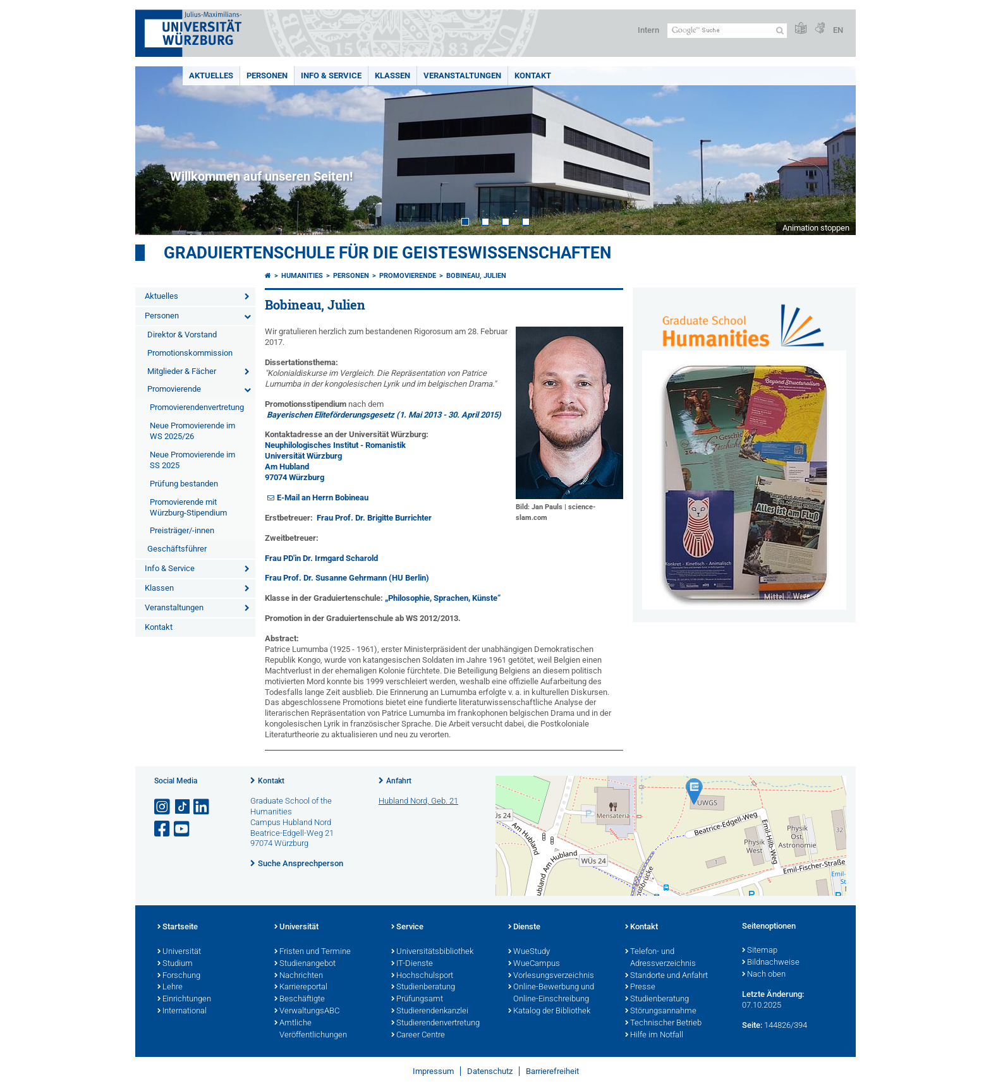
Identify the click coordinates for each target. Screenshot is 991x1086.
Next (833, 151)
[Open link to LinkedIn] (202, 807)
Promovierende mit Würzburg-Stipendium (188, 507)
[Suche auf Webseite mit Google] (727, 30)
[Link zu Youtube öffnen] (183, 829)
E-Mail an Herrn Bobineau (322, 497)
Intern (648, 30)
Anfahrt (398, 780)
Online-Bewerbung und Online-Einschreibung (551, 993)
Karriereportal (300, 987)
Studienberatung (423, 987)
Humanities (302, 276)
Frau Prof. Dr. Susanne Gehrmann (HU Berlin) (347, 577)
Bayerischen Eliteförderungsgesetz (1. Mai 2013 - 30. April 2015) (384, 414)
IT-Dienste (412, 964)
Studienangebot (305, 964)
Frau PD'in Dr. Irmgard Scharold (321, 558)
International (182, 1011)
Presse (640, 987)
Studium (175, 964)
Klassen (392, 75)
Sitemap (759, 950)
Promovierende (174, 389)
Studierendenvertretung (435, 1023)
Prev (157, 151)
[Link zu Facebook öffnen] (163, 829)
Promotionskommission (190, 353)
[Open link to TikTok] (183, 807)
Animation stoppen (815, 227)
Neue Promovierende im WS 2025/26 (192, 431)
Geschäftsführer (177, 548)
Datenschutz (490, 1071)
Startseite (177, 927)
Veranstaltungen (462, 75)
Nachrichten (298, 976)
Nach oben (764, 974)
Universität (179, 952)
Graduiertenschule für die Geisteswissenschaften (387, 252)
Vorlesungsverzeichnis (551, 976)
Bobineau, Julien (476, 276)
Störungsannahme (660, 1011)
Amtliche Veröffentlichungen (310, 1029)
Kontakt (532, 75)
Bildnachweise (770, 962)
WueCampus (534, 964)
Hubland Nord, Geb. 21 (418, 800)
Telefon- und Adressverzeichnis (660, 958)
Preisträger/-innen (182, 530)
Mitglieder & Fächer (181, 371)
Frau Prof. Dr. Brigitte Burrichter (374, 517)
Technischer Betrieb (663, 1023)
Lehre (170, 987)
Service (407, 927)
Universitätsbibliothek (432, 952)
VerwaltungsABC (306, 1011)
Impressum (433, 1071)
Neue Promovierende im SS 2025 (192, 460)
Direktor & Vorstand (182, 334)
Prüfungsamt (417, 999)
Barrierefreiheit (552, 1071)
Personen (267, 75)
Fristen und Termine (312, 952)
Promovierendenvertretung (197, 407)
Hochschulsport (422, 976)
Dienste (524, 927)
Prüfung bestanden (184, 483)
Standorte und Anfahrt (666, 976)
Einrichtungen (184, 999)
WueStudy (529, 952)
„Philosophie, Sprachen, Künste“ (443, 598)
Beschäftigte (299, 999)
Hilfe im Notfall (654, 1035)
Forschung (178, 976)
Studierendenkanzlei (429, 1011)
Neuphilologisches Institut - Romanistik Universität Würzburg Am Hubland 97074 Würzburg (335, 461)
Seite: (752, 1025)
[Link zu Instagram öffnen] (163, 807)
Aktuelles (211, 75)
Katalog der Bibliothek (549, 1011)
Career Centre (418, 1035)
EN (838, 30)
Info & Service (331, 75)
